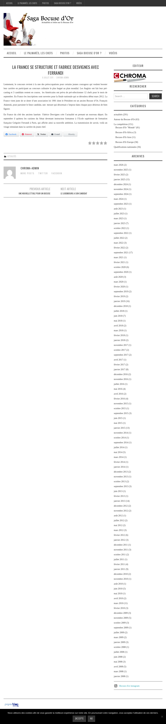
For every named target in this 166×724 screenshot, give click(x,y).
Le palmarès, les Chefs (27, 3)
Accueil (9, 3)
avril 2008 (118, 666)
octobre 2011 (120, 554)
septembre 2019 (121, 291)
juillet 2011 (119, 559)
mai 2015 (118, 423)
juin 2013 (118, 491)
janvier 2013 (119, 501)
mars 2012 (118, 530)
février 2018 (119, 335)
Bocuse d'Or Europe (124, 142)
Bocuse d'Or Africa (124, 132)
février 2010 (119, 608)
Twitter (43, 173)
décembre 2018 (121, 306)
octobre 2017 (120, 350)
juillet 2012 (119, 520)
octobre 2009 (120, 623)
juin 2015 (118, 418)
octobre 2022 (120, 228)
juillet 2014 (119, 447)
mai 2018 (118, 321)
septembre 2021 (121, 252)
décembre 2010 (121, 574)
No (91, 718)
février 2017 (119, 364)
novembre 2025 (121, 170)
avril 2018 (118, 325)
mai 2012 (118, 525)
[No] (162, 716)
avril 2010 (118, 598)
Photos (45, 3)
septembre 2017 (121, 355)
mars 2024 (118, 199)
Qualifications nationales (125, 147)
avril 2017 (118, 360)
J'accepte (79, 718)
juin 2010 (118, 588)
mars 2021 (118, 257)
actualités (11, 156)
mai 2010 (118, 593)
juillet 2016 (119, 384)
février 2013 (119, 496)
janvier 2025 (119, 179)
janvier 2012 (119, 540)
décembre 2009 (121, 613)
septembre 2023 (121, 204)
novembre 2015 (121, 403)
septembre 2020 (121, 272)
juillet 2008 (119, 652)
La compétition (121, 124)
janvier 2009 (119, 642)
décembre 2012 (121, 506)
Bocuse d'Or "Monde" (125, 127)
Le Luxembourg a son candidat (74, 193)
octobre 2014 (120, 437)
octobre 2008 (120, 647)
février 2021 (119, 262)
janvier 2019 (119, 301)
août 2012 (118, 515)
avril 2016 (118, 394)
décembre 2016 (121, 374)
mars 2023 (118, 218)
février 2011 (119, 564)
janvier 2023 (119, 223)
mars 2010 (118, 603)
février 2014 (119, 462)
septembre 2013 (121, 486)
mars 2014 (118, 457)
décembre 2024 (121, 184)
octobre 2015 (120, 408)
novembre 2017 (121, 345)
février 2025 (119, 174)
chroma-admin (62, 77)
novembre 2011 (121, 549)
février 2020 (119, 286)
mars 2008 (118, 671)
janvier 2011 (119, 569)
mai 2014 (118, 452)
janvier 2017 (119, 369)
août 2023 (118, 209)
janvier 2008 (119, 676)
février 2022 (119, 247)
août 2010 (118, 584)
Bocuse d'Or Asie (123, 137)
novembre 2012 (121, 511)
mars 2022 (118, 243)
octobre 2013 (120, 481)
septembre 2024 (121, 194)
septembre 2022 (121, 233)
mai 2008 (118, 662)
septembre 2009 (121, 627)
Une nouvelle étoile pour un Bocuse (34, 193)
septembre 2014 (121, 442)
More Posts (27, 173)
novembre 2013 (121, 476)
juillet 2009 (119, 632)
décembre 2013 (121, 472)
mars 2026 (118, 165)
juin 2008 (118, 657)
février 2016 (119, 398)
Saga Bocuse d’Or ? (62, 3)
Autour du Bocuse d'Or (124, 119)
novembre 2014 (121, 433)
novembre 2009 (121, 618)
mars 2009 (118, 637)
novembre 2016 (121, 379)
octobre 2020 (120, 267)
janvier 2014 (119, 467)
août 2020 (118, 277)
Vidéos (79, 3)
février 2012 (119, 535)
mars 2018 (118, 330)
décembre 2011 (121, 545)
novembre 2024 (121, 189)
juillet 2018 (119, 311)
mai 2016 (118, 389)
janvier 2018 (119, 340)
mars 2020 (118, 282)
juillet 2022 (119, 238)
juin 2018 (118, 316)
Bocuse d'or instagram (129, 686)
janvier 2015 (119, 428)
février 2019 (119, 296)
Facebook (57, 173)
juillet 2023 (119, 213)
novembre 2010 (121, 579)
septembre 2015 (121, 413)
